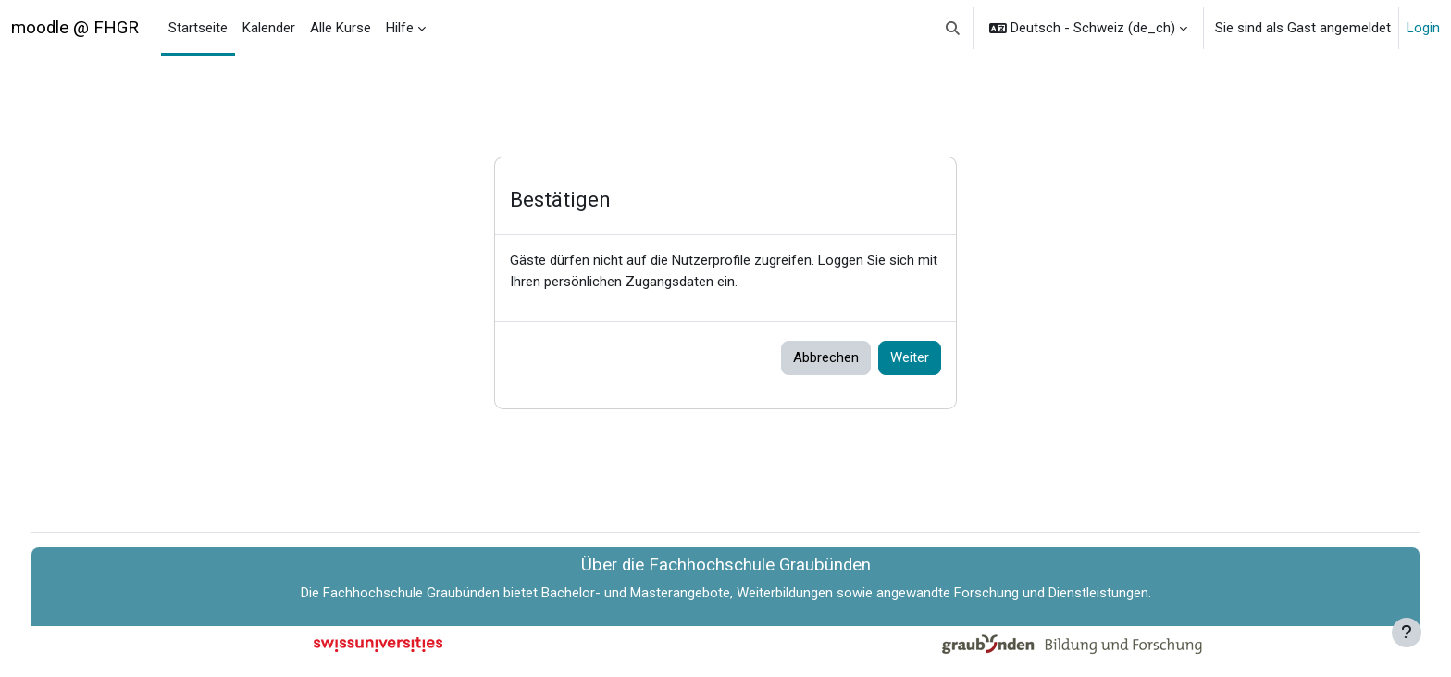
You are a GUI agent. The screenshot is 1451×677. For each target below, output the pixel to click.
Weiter (909, 357)
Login (1423, 27)
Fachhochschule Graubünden (411, 592)
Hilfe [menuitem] (400, 27)
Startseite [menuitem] (198, 27)
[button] (953, 28)
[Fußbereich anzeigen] (1406, 632)
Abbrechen (826, 357)
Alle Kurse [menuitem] (340, 27)
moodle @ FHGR (75, 28)
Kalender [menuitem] (268, 27)
